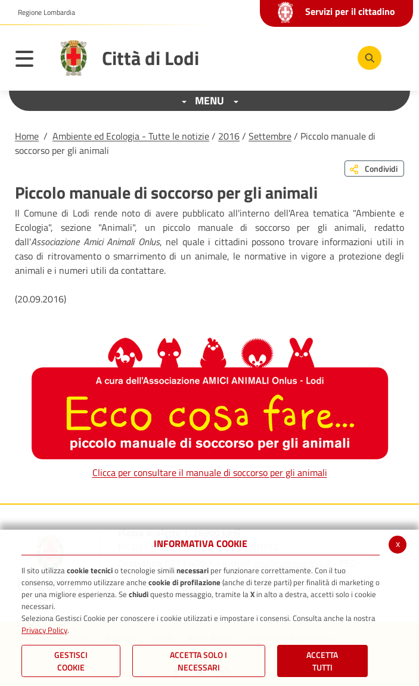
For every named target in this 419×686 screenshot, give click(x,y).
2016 (229, 136)
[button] (42, 12)
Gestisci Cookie (71, 660)
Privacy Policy (44, 630)
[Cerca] (369, 58)
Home (27, 136)
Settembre (270, 136)
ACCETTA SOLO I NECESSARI (198, 660)
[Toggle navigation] (30, 61)
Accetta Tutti (322, 660)
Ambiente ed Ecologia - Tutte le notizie (130, 136)
